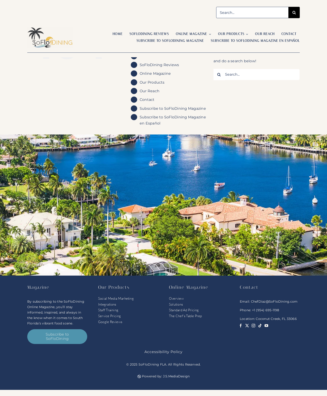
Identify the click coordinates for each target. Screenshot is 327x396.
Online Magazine (155, 73)
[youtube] (266, 325)
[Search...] (252, 12)
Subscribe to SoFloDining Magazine (173, 108)
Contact (147, 99)
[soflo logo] (50, 29)
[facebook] (241, 325)
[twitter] (247, 325)
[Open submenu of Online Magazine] (209, 34)
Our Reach (149, 91)
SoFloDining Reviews (159, 65)
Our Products (152, 82)
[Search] (294, 12)
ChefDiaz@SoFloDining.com (274, 301)
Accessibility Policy (163, 352)
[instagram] (253, 325)
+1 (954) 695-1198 (265, 310)
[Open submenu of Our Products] (246, 34)
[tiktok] (260, 325)
